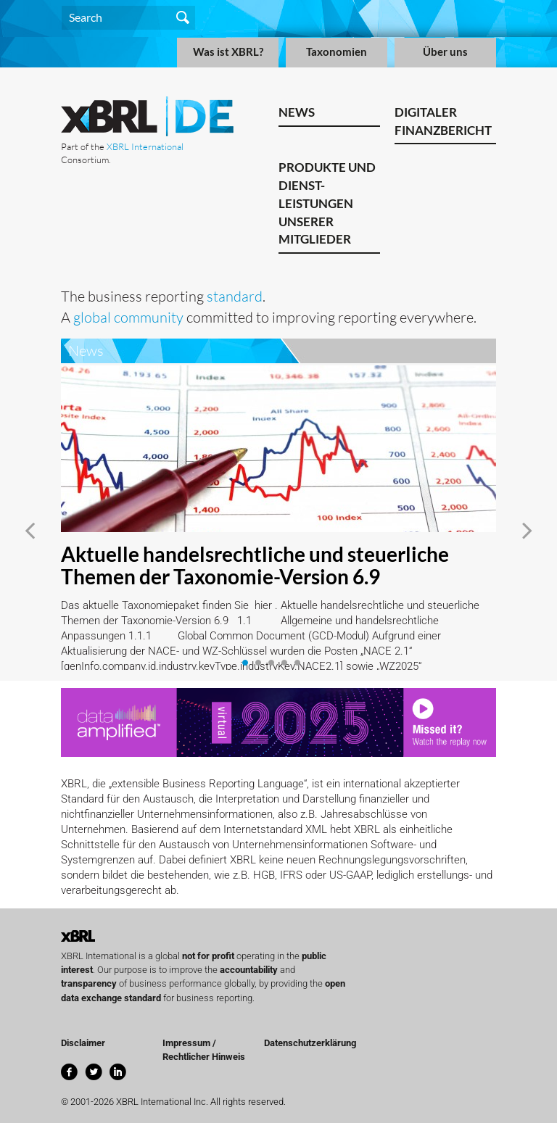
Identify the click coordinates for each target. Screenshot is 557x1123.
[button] (30, 530)
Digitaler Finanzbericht (443, 121)
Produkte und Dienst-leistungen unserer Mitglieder (327, 202)
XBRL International (145, 146)
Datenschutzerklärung (310, 1042)
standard (235, 296)
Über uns (445, 52)
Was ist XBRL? (228, 52)
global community (128, 317)
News (296, 112)
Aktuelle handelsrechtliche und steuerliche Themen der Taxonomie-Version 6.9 (255, 565)
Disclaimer (83, 1042)
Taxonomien (336, 52)
